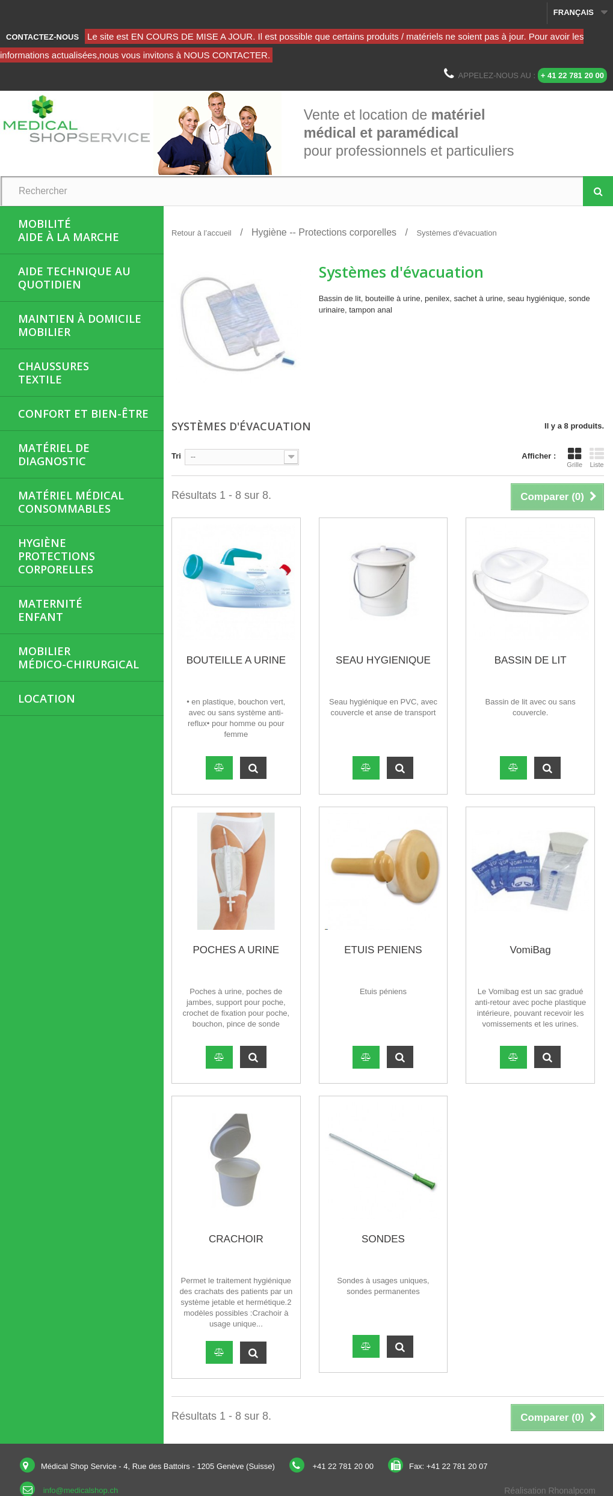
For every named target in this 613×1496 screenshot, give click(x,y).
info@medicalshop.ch (80, 1490)
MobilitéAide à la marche (68, 230)
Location (46, 698)
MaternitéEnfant (50, 610)
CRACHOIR (236, 1239)
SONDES (383, 1239)
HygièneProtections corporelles (56, 556)
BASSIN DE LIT (530, 660)
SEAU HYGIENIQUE (383, 660)
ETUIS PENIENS (383, 950)
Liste (597, 457)
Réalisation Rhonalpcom (550, 1490)
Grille (574, 457)
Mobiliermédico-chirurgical (78, 657)
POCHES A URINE (236, 950)
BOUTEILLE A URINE (236, 660)
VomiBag (530, 950)
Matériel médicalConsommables (71, 502)
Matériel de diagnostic (54, 454)
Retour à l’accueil (201, 232)
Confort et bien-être (83, 413)
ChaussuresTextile (53, 372)
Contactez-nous (42, 36)
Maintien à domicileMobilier (79, 325)
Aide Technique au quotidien (74, 278)
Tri (176, 455)
